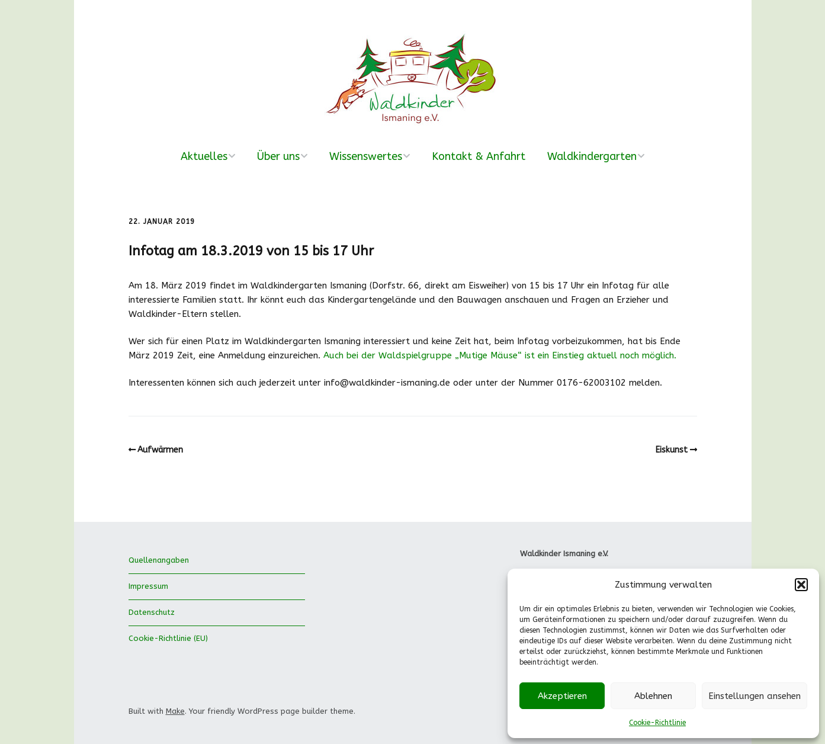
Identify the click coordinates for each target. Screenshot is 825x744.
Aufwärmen (160, 450)
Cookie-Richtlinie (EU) (168, 638)
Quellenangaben (159, 560)
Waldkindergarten (592, 156)
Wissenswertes (365, 156)
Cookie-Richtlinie (657, 723)
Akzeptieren (562, 696)
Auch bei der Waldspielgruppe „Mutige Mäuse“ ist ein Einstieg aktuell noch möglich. (499, 355)
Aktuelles (204, 156)
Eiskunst (672, 450)
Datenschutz (152, 612)
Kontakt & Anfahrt (478, 156)
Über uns (278, 156)
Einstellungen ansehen (754, 696)
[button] (801, 585)
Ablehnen (653, 696)
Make (175, 711)
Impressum (148, 586)
